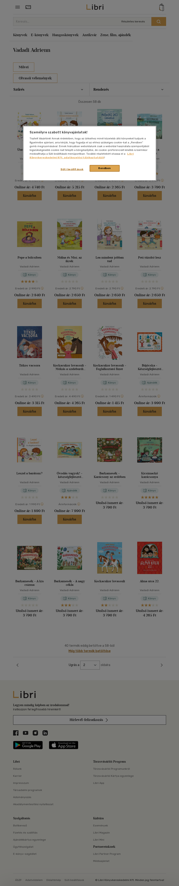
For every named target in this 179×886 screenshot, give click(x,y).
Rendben (104, 168)
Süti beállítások (71, 169)
